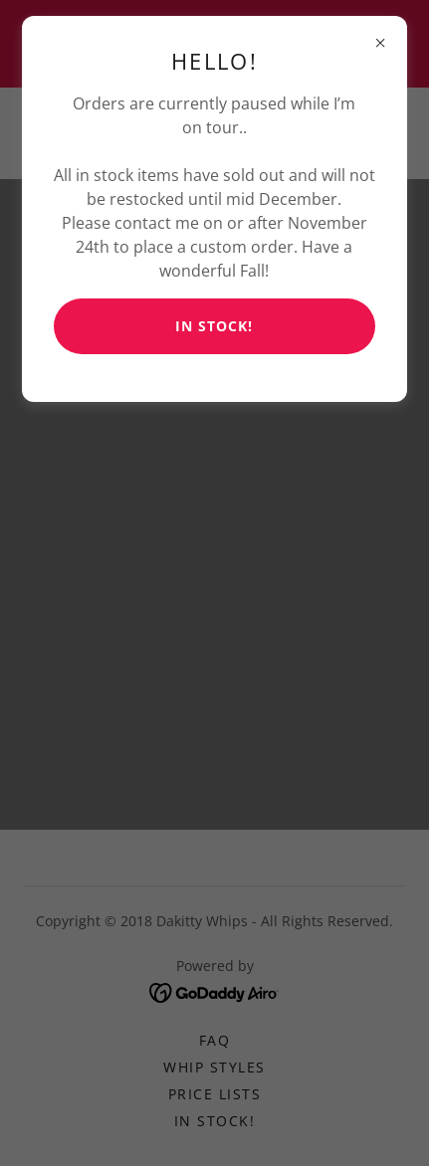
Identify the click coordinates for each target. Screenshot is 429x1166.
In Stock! (214, 325)
